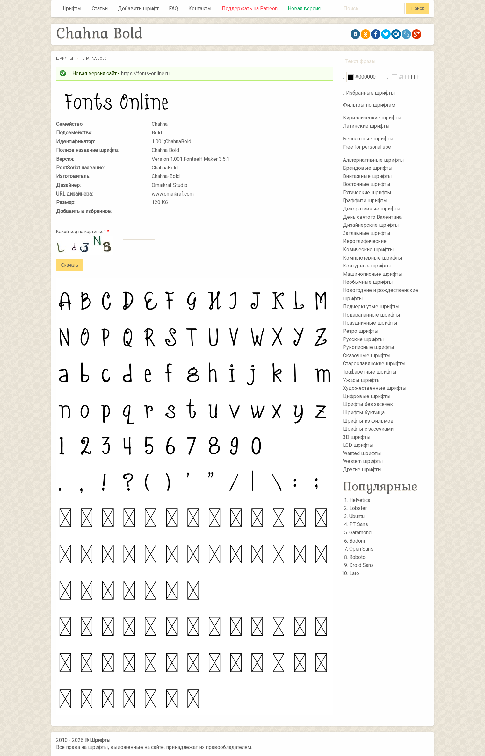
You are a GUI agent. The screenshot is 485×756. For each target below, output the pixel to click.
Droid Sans (361, 565)
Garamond (360, 533)
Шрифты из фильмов (368, 420)
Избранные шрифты (370, 93)
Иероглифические (365, 241)
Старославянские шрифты (374, 363)
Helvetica (359, 500)
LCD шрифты (358, 445)
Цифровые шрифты (367, 396)
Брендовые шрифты (368, 168)
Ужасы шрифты (362, 380)
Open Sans (361, 549)
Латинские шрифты (366, 126)
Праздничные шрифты (370, 323)
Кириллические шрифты (372, 118)
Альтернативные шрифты (373, 160)
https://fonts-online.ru (145, 73)
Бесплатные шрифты (368, 139)
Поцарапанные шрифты (371, 315)
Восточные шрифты (366, 184)
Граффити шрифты (365, 200)
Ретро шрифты (361, 331)
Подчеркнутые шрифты (371, 306)
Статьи (100, 8)
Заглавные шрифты (366, 233)
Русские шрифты (363, 339)
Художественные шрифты (375, 388)
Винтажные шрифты (367, 176)
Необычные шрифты (368, 282)
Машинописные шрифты (372, 274)
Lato (354, 573)
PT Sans (358, 524)
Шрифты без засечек (368, 404)
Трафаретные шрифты (369, 372)
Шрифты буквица (364, 413)
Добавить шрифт (138, 8)
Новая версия (304, 8)
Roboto (357, 557)
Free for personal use (367, 147)
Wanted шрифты (362, 453)
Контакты (200, 8)
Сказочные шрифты (367, 356)
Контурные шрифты (367, 266)
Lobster (358, 508)
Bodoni (357, 541)
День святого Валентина (372, 217)
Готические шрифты (367, 192)
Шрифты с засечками (368, 429)
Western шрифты (363, 461)
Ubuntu (357, 516)
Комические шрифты (368, 249)
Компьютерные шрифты (372, 257)
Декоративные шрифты (372, 209)
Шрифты (71, 8)
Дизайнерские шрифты (371, 225)
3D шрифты (357, 437)
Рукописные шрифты (368, 347)
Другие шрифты (362, 470)
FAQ (173, 8)
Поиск (417, 8)
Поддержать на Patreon (250, 8)
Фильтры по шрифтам (369, 105)
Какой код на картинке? (82, 231)
